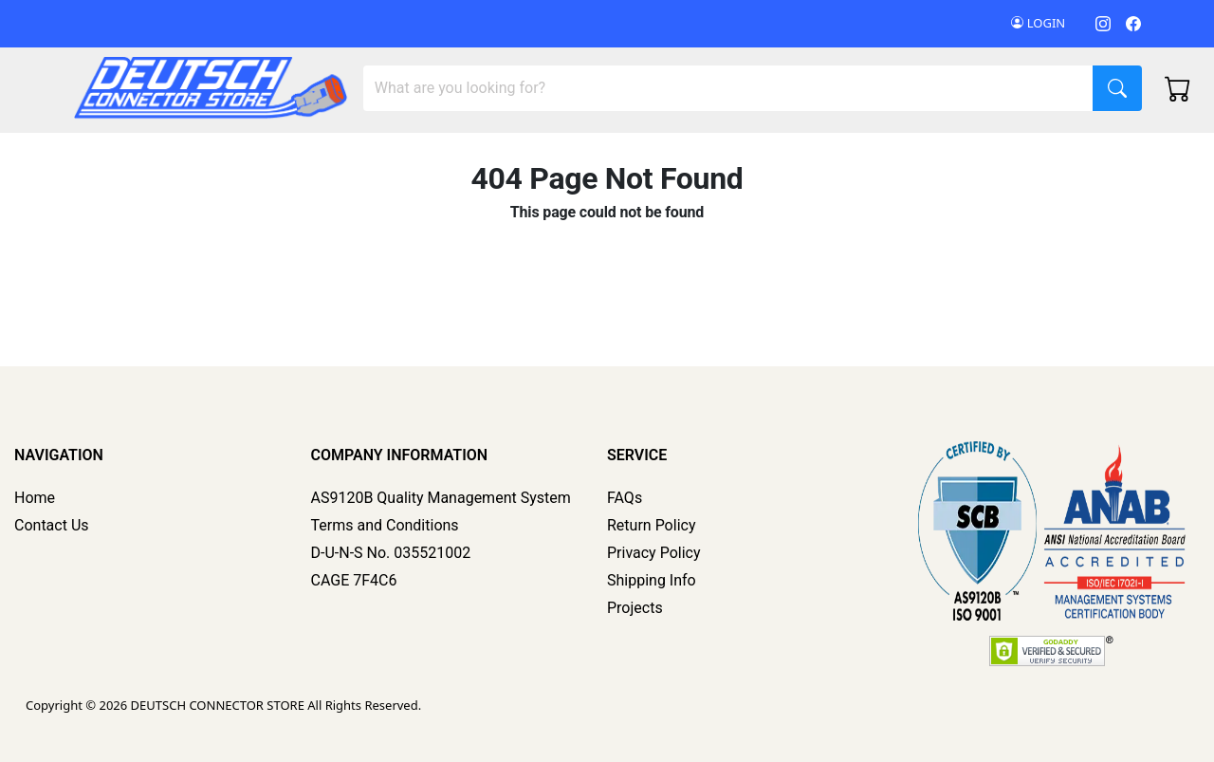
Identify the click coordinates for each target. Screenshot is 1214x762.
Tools (563, 154)
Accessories (659, 154)
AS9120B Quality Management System (441, 498)
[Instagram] (1103, 23)
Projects (635, 608)
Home (34, 498)
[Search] (728, 88)
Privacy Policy (654, 553)
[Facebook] (1133, 23)
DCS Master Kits (128, 154)
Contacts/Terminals (444, 154)
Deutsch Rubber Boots (965, 154)
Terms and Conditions (385, 525)
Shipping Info (651, 580)
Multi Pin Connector (274, 154)
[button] (974, 155)
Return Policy (651, 525)
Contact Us (51, 525)
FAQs (624, 498)
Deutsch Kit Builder (800, 154)
